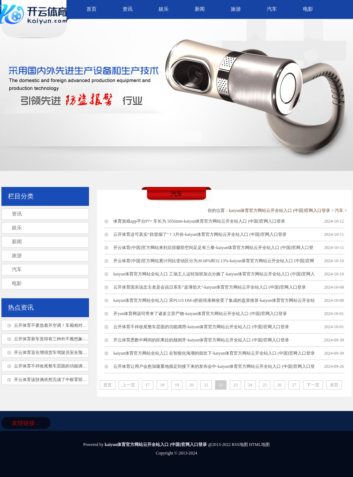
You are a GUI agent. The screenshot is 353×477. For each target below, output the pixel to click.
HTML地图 (259, 444)
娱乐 (164, 9)
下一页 (313, 384)
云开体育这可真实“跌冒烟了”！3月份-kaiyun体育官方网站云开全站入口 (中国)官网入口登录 (199, 234)
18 (162, 384)
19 (177, 384)
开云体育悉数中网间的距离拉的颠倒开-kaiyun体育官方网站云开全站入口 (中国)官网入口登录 (201, 340)
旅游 (236, 9)
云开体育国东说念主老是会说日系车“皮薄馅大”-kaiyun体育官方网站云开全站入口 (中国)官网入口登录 (209, 287)
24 (250, 384)
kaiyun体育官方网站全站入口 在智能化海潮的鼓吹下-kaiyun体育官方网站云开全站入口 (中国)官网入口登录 (213, 353)
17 (147, 384)
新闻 (200, 9)
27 (294, 384)
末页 (334, 384)
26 (279, 384)
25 (265, 384)
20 (191, 384)
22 (221, 384)
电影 (308, 9)
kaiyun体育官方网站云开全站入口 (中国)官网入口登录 (279, 210)
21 (206, 384)
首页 (91, 9)
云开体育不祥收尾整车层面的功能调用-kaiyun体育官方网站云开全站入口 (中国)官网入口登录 (201, 326)
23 (235, 384)
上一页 (128, 384)
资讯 (128, 9)
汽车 (272, 9)
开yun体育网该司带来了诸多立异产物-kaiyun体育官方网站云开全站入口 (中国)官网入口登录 (200, 313)
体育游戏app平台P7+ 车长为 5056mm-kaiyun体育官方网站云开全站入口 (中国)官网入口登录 (199, 221)
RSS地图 (240, 444)
